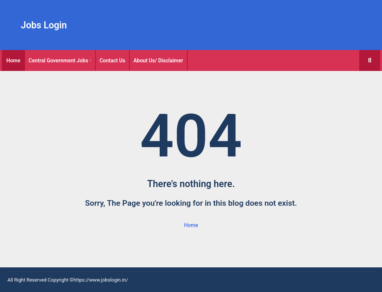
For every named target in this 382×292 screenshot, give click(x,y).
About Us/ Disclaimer (158, 60)
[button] (369, 60)
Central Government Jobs (58, 60)
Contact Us (112, 60)
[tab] (13, 60)
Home (13, 60)
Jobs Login (44, 25)
